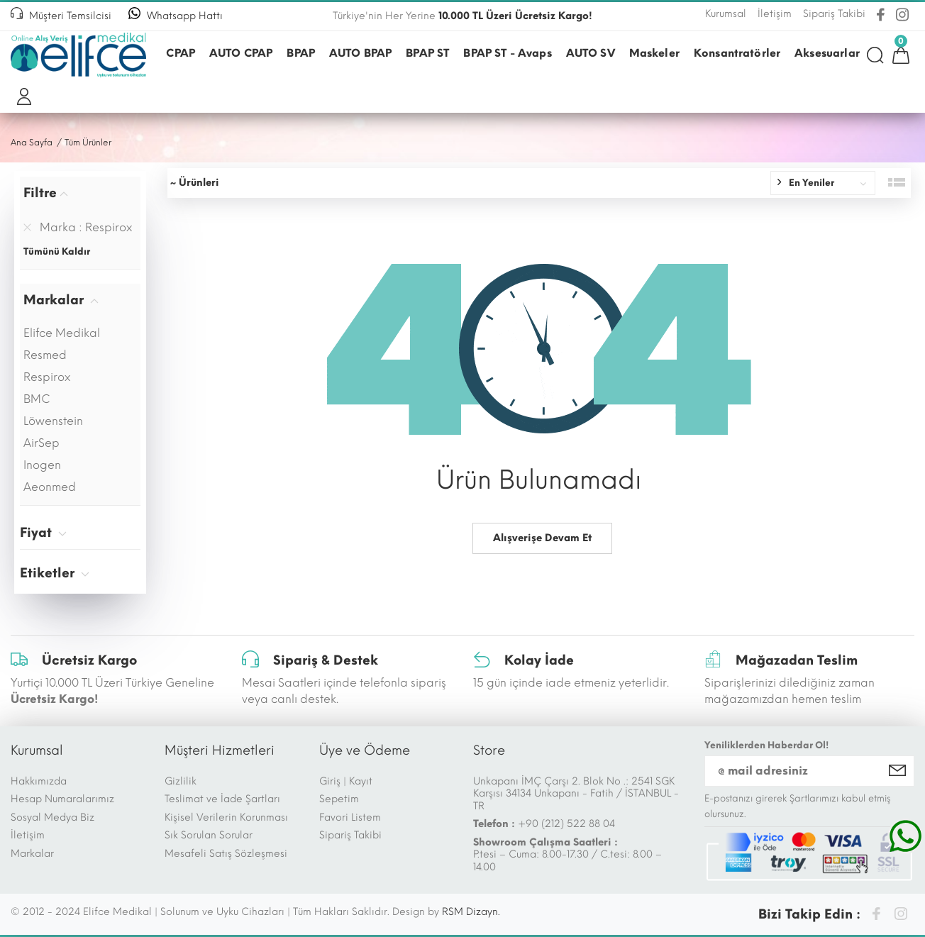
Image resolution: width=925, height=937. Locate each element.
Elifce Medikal (61, 333)
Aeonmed (49, 487)
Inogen (42, 465)
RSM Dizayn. (471, 912)
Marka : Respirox (77, 227)
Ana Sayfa (31, 143)
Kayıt (360, 781)
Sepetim (339, 799)
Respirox (46, 377)
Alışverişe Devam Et (542, 538)
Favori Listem (350, 817)
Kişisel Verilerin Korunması (226, 817)
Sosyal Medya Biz (52, 817)
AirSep (41, 443)
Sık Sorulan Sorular (209, 835)
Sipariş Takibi (350, 835)
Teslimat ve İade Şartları (222, 799)
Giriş (329, 781)
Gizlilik (180, 781)
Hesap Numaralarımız (62, 799)
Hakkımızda (39, 781)
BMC (36, 399)
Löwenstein (53, 421)
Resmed (45, 355)
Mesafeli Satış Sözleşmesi (226, 854)
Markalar (32, 854)
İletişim (28, 835)
